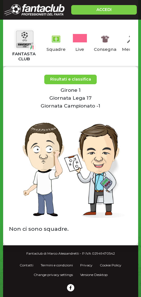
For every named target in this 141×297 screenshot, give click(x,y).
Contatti (26, 265)
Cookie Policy (110, 265)
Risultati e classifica (70, 79)
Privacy (86, 265)
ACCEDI (104, 9)
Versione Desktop (94, 275)
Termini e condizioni (57, 265)
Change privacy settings (53, 275)
